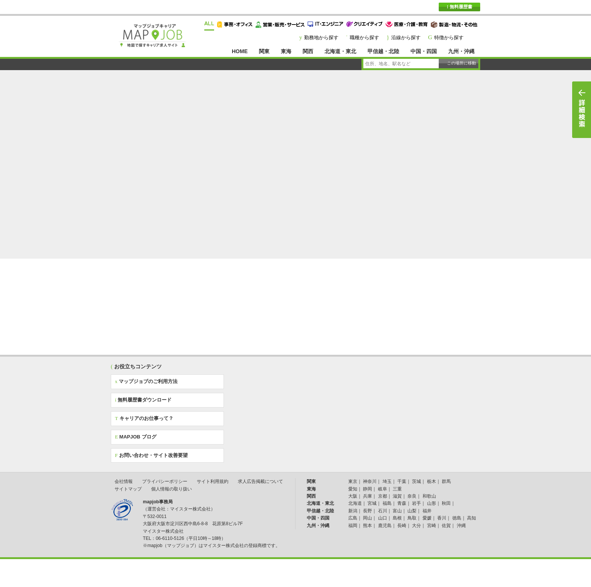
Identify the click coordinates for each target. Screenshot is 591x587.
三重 (397, 489)
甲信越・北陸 (383, 51)
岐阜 (382, 489)
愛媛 (427, 518)
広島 (352, 518)
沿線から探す (406, 37)
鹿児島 (385, 525)
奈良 (411, 496)
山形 (431, 503)
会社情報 (124, 481)
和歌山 (429, 496)
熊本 (367, 525)
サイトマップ (128, 489)
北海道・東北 (340, 51)
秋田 (446, 503)
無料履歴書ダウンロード (143, 400)
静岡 (367, 489)
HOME (240, 51)
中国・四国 (423, 51)
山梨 (411, 510)
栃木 (431, 481)
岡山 (367, 518)
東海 (286, 51)
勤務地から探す (321, 37)
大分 (416, 525)
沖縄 (461, 525)
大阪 (352, 496)
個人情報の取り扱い (171, 489)
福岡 (352, 525)
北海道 (355, 503)
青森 (401, 503)
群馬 (446, 481)
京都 (382, 496)
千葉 (401, 481)
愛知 (352, 489)
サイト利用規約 (212, 481)
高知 (471, 518)
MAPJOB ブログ (135, 437)
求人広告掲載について (260, 481)
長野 (367, 510)
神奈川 (370, 481)
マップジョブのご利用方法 (146, 381)
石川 (382, 510)
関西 (308, 51)
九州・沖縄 (461, 51)
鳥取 (411, 518)
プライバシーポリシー (164, 481)
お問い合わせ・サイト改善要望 (151, 455)
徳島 (456, 518)
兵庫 (367, 496)
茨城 (416, 481)
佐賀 (446, 525)
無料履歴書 (459, 6)
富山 (397, 510)
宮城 (372, 503)
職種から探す (364, 37)
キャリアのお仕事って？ (144, 418)
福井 (427, 510)
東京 (352, 481)
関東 (264, 51)
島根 (397, 518)
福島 (387, 503)
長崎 (401, 525)
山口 (382, 518)
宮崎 (431, 525)
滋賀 (397, 496)
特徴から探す (449, 37)
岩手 (416, 503)
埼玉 (387, 481)
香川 (441, 518)
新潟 (352, 510)
